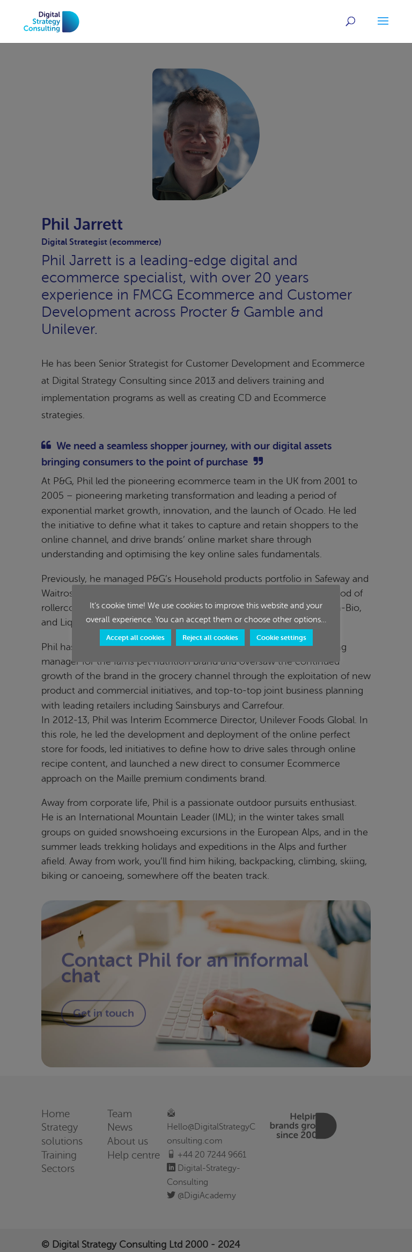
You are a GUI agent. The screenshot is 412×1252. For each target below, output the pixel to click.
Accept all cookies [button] (135, 638)
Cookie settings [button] (281, 638)
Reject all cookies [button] (210, 638)
